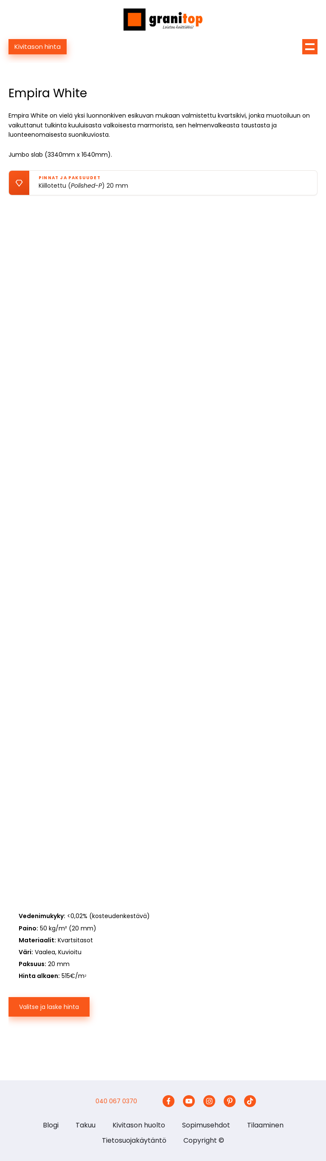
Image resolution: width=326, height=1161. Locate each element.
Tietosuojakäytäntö (134, 1140)
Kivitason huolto (138, 1125)
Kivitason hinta (37, 46)
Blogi (51, 1125)
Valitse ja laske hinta (49, 1007)
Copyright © (203, 1140)
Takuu (86, 1125)
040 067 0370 (116, 1101)
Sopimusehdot (206, 1125)
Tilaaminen (265, 1125)
